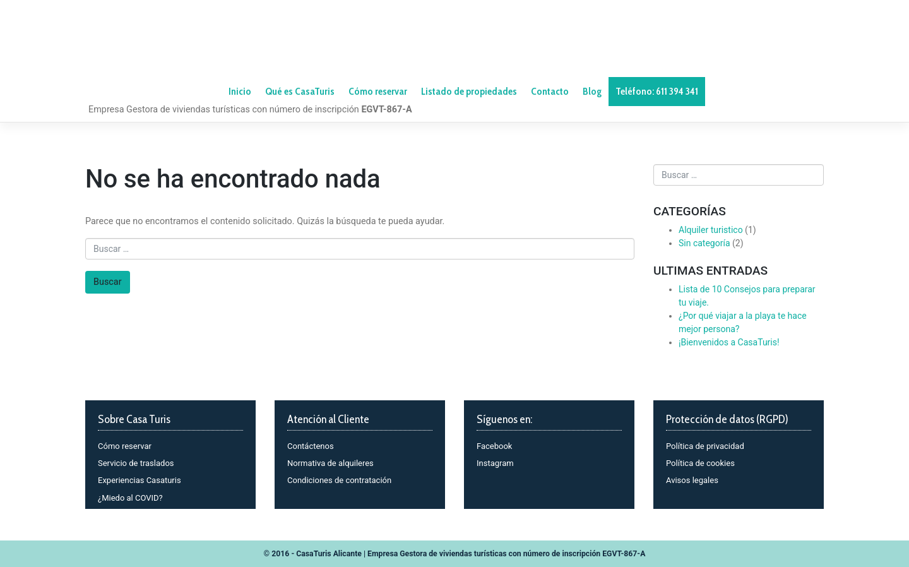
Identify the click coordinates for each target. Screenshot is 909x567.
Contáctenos (310, 446)
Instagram (495, 463)
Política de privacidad (705, 446)
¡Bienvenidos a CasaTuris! (729, 342)
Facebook (494, 446)
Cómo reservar (125, 446)
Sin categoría (704, 243)
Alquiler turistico (711, 230)
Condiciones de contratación (339, 480)
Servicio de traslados (136, 463)
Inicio (240, 91)
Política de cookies (700, 463)
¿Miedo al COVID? (130, 498)
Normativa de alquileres (330, 463)
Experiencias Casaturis (139, 480)
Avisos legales (692, 480)
